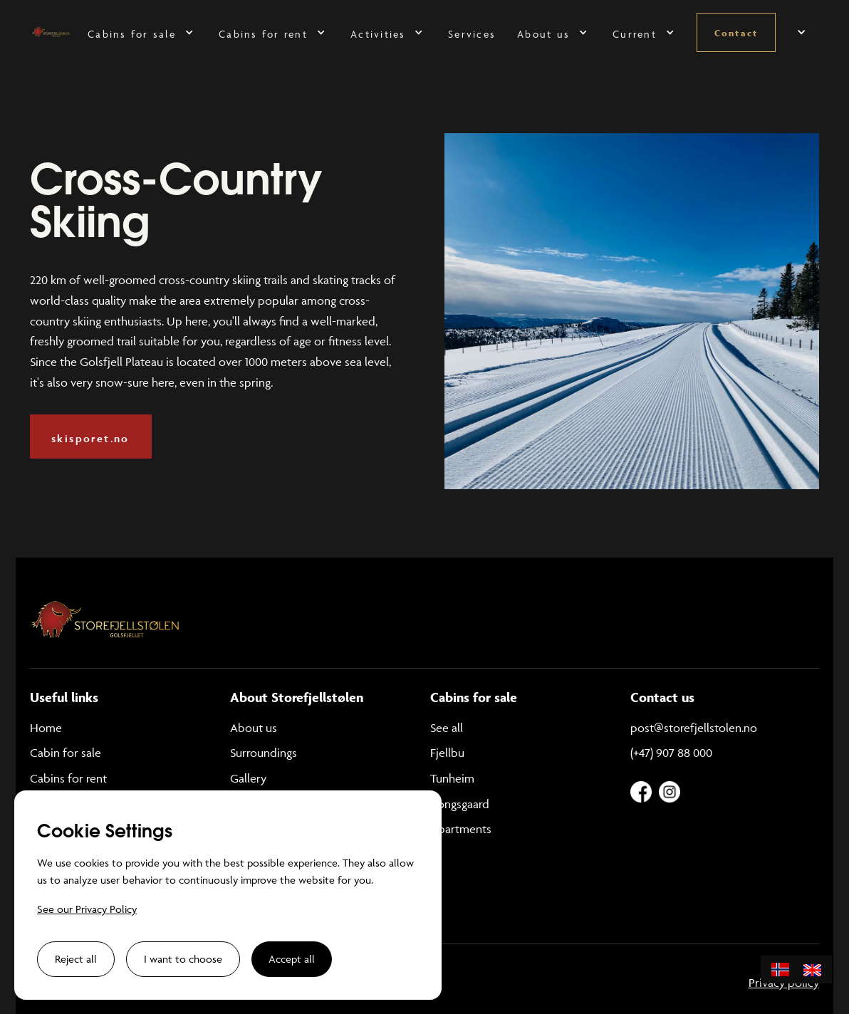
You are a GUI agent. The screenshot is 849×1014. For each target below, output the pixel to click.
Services (472, 34)
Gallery (248, 778)
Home (46, 728)
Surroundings (263, 753)
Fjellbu (447, 753)
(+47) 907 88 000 (671, 753)
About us (253, 728)
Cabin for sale (65, 753)
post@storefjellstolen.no (693, 728)
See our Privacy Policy (87, 909)
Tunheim (452, 778)
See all (446, 728)
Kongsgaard (459, 804)
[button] (142, 32)
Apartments (460, 829)
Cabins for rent (68, 778)
